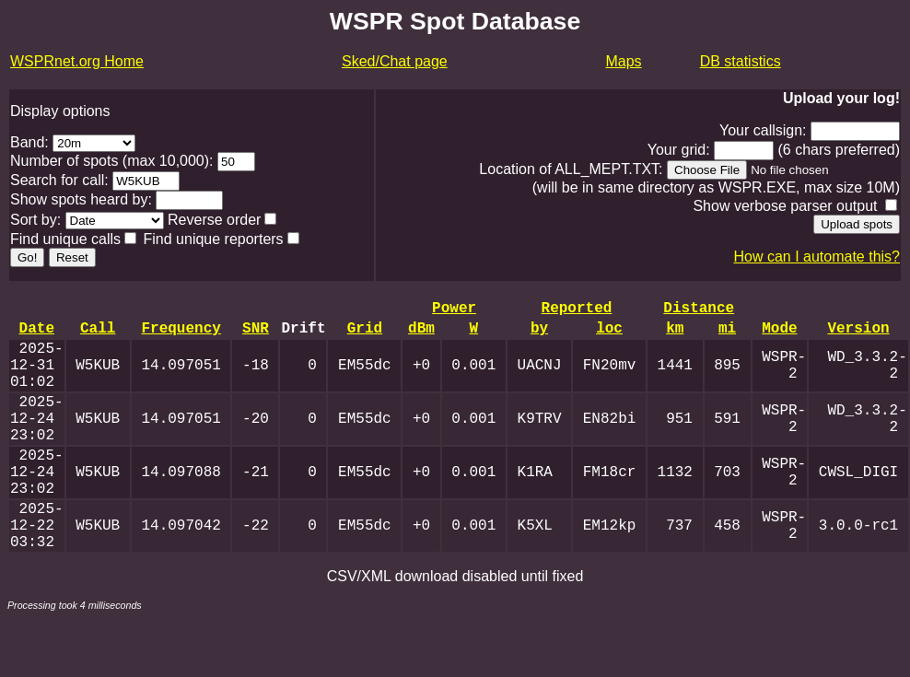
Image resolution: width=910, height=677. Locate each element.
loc (609, 334)
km (674, 334)
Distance (698, 310)
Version (858, 334)
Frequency (180, 334)
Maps (623, 61)
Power (454, 310)
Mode (779, 334)
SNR (255, 334)
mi (727, 334)
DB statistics (740, 61)
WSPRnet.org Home (77, 61)
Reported (576, 310)
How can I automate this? (816, 256)
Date (36, 334)
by (539, 334)
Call (97, 334)
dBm (421, 334)
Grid (364, 334)
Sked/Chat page (395, 61)
